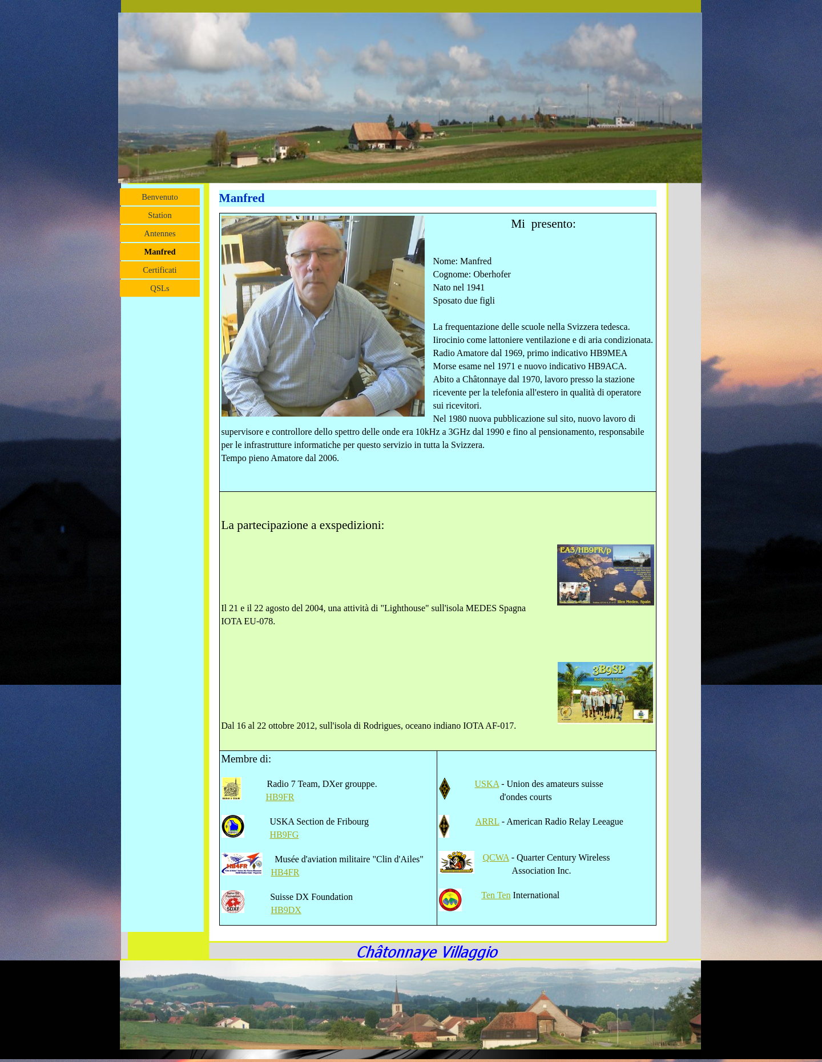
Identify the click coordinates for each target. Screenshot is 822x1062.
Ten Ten (495, 895)
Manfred (159, 251)
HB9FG (284, 834)
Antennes (159, 233)
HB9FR (280, 797)
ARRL (487, 821)
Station (160, 215)
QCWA (496, 857)
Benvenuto (160, 196)
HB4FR (285, 872)
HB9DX (286, 910)
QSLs (159, 288)
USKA (487, 784)
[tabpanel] (438, 569)
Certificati (159, 269)
